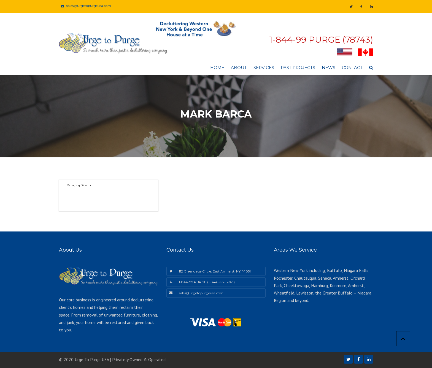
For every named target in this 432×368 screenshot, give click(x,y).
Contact (352, 67)
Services (263, 67)
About (239, 67)
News (328, 67)
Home (217, 67)
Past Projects (298, 67)
